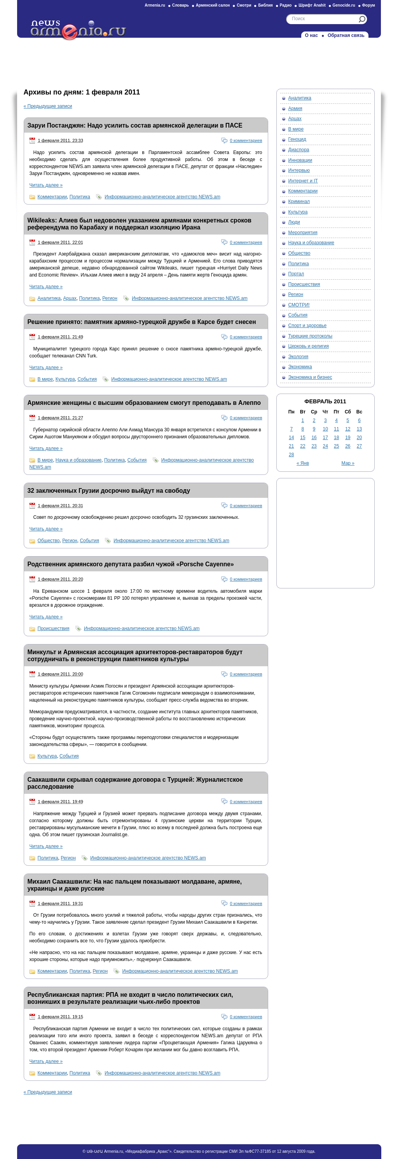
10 (325, 429)
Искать (362, 19)
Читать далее (46, 185)
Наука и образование (78, 460)
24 (325, 446)
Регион (109, 298)
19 (347, 437)
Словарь (180, 5)
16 (313, 437)
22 (302, 446)
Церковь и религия (308, 346)
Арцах (70, 298)
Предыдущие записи (48, 106)
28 (291, 454)
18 (336, 437)
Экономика (300, 366)
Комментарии (52, 197)
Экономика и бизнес (310, 377)
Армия (295, 108)
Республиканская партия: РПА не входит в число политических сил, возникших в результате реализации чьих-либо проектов (130, 998)
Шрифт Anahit (312, 5)
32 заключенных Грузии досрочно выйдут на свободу (109, 490)
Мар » (348, 463)
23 (313, 446)
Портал (296, 274)
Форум (368, 5)
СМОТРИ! (299, 305)
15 (302, 437)
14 (291, 437)
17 (325, 437)
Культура (65, 379)
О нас (311, 35)
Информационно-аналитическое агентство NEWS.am (162, 197)
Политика (80, 197)
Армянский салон (213, 5)
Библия (265, 5)
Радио (286, 5)
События (87, 379)
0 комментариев (246, 140)
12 (347, 429)
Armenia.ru (155, 5)
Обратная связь (346, 35)
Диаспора (298, 149)
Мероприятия (303, 232)
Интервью (299, 170)
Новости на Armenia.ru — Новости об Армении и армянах (79, 30)
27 (359, 446)
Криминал (299, 201)
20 (359, 437)
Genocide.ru (344, 5)
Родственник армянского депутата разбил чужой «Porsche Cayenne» (131, 564)
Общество (49, 540)
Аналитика (49, 298)
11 (336, 429)
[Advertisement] (199, 61)
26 (347, 446)
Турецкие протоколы (310, 336)
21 (291, 446)
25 (336, 446)
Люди (294, 222)
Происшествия (54, 628)
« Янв (303, 463)
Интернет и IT (303, 181)
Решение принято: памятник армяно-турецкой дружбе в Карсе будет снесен (142, 322)
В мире (45, 379)
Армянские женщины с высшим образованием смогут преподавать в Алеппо (144, 402)
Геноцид (297, 139)
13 (359, 429)
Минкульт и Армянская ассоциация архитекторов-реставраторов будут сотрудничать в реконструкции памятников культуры (135, 655)
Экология (298, 356)
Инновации (300, 160)
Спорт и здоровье (307, 325)
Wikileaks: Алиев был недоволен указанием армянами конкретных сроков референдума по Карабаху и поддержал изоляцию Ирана (139, 224)
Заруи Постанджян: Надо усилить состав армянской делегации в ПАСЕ (135, 125)
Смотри (244, 5)
